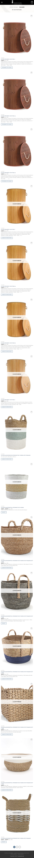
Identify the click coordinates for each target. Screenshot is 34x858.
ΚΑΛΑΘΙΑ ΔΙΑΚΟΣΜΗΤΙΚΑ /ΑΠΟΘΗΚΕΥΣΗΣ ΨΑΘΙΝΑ (12, 507)
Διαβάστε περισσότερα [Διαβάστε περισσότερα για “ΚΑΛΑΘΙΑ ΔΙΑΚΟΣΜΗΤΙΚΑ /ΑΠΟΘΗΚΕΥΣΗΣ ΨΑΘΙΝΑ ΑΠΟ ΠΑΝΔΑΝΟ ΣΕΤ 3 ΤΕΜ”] (7, 567)
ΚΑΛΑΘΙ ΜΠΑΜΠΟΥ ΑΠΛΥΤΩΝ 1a (8, 115)
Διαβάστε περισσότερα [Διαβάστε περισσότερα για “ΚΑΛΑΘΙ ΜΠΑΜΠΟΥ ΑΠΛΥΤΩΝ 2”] (7, 237)
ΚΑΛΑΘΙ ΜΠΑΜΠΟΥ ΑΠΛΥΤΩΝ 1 (8, 59)
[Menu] (2, 2)
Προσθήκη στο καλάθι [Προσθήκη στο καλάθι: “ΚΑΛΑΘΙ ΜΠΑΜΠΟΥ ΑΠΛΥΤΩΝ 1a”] (7, 124)
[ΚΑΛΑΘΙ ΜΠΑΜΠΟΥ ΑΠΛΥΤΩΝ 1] (17, 35)
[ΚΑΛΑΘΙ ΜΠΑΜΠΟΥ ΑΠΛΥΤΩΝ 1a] (17, 92)
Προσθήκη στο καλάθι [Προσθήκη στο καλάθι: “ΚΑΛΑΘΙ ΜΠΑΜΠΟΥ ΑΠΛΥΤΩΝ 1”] (7, 67)
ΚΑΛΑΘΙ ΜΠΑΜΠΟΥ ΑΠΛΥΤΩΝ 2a (8, 286)
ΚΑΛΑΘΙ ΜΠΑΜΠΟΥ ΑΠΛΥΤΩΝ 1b (8, 172)
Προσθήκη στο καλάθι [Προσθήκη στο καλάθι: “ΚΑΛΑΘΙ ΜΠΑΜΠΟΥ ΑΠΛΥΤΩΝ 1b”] (7, 181)
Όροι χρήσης (14, 854)
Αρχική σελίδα (14, 7)
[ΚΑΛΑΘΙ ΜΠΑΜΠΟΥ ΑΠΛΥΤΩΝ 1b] (17, 149)
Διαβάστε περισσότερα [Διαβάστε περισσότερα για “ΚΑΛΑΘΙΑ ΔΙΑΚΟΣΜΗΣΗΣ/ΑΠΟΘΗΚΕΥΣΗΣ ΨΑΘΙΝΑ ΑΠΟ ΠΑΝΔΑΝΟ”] (7, 459)
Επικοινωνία (21, 854)
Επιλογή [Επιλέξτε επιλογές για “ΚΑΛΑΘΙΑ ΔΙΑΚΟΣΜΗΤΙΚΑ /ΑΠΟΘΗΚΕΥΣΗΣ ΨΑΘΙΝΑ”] (4, 512)
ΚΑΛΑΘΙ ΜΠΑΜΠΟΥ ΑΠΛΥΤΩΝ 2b (8, 343)
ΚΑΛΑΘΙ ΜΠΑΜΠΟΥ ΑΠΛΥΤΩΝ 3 (8, 399)
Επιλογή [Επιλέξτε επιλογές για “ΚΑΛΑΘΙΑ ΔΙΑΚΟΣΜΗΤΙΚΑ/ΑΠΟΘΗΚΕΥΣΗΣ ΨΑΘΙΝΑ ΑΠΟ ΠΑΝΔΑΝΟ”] (4, 841)
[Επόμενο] (20, 847)
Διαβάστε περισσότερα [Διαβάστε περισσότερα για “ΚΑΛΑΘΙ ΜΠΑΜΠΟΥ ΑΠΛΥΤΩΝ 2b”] (7, 351)
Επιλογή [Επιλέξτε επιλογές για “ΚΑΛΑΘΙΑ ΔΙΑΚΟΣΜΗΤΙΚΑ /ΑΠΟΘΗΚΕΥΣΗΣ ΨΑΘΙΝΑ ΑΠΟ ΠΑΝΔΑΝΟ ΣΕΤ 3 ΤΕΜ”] (4, 623)
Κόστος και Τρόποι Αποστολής (21, 853)
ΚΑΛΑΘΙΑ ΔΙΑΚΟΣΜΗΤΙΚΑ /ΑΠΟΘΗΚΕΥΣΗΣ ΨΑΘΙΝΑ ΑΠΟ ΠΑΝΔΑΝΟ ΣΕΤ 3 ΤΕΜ (17, 561)
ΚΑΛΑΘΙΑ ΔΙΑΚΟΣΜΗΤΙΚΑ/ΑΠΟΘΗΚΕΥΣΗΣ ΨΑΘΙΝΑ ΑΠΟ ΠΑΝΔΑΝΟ (16, 838)
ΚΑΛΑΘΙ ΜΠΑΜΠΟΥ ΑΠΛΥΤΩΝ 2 (8, 229)
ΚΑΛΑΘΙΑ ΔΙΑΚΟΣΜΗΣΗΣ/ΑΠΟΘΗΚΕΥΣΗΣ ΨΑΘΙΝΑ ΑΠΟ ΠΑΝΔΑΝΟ (15, 455)
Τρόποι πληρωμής (8, 853)
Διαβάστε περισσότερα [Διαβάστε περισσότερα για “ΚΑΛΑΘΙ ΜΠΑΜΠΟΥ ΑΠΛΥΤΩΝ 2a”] (7, 294)
